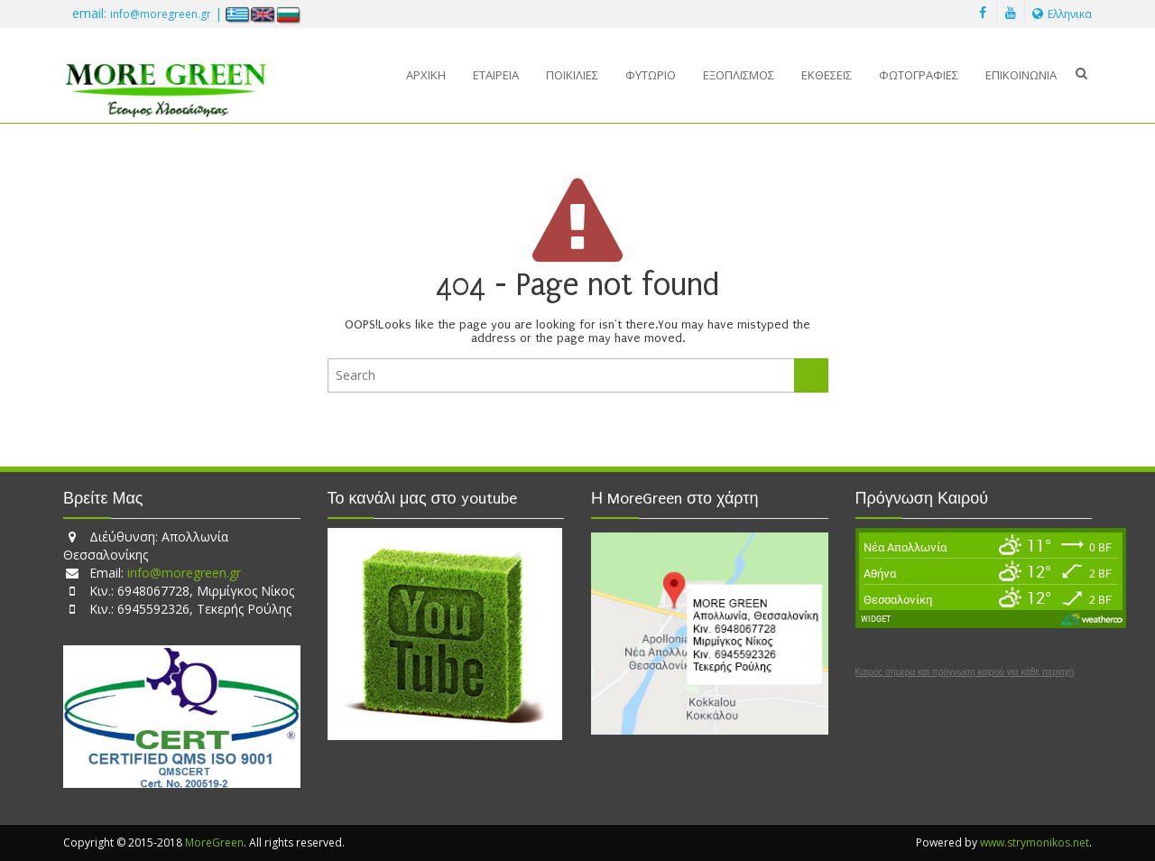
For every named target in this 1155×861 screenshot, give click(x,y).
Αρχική (426, 75)
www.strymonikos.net (1034, 842)
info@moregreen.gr (160, 14)
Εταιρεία (496, 75)
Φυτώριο (650, 75)
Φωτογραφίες (918, 75)
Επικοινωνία (1021, 75)
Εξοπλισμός (738, 75)
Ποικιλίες (572, 75)
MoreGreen (214, 842)
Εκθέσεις (826, 75)
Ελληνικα (1062, 14)
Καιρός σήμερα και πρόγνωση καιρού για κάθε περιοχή (965, 672)
